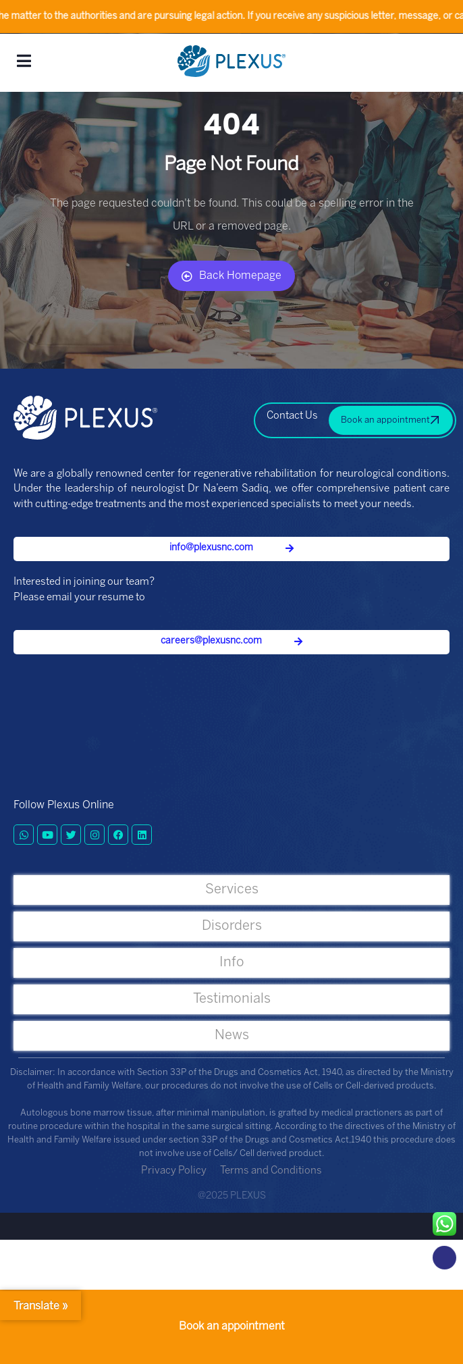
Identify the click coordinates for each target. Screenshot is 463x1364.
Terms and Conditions (271, 1171)
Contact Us (292, 416)
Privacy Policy (174, 1171)
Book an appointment (232, 1326)
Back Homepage (231, 276)
